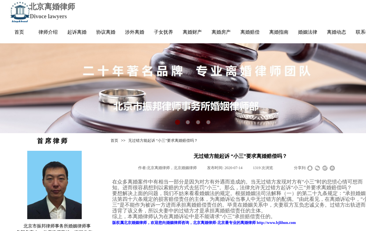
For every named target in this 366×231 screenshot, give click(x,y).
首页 (114, 140)
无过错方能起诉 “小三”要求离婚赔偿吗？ (163, 140)
